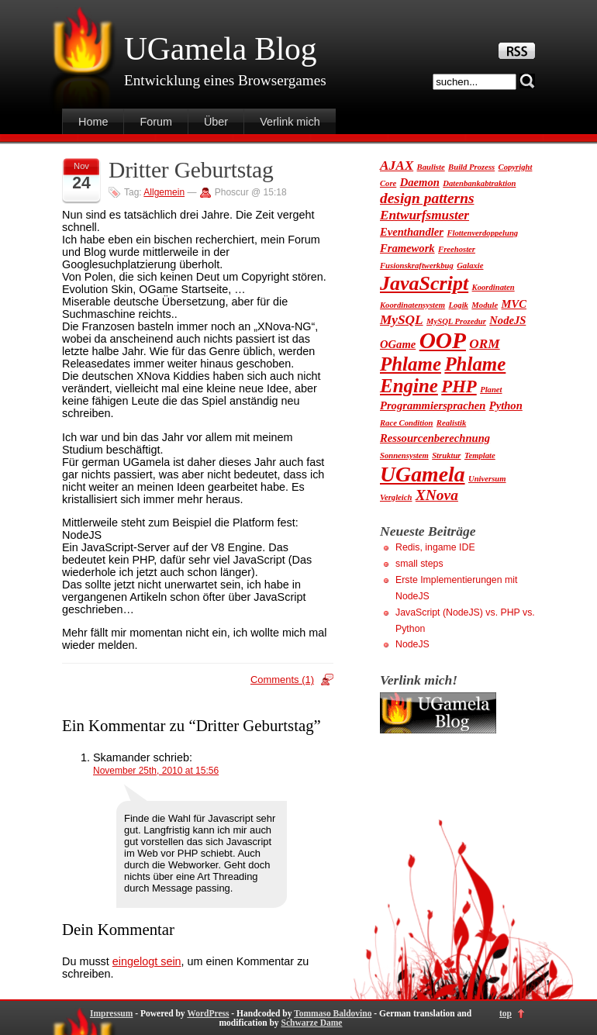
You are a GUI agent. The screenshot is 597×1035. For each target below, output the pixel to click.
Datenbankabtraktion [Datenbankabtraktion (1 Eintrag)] (479, 183)
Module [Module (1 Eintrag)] (484, 305)
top (505, 1013)
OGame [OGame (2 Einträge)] (398, 344)
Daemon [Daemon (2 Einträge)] (420, 182)
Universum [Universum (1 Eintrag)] (487, 478)
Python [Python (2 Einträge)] (506, 405)
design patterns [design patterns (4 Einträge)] (427, 198)
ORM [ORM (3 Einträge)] (484, 343)
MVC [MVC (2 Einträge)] (514, 304)
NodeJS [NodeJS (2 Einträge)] (507, 320)
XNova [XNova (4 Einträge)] (437, 495)
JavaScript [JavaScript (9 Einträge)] (424, 283)
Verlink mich (290, 122)
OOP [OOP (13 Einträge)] (442, 340)
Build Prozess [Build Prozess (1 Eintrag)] (471, 167)
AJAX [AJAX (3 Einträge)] (396, 165)
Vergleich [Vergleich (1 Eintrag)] (396, 497)
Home (93, 122)
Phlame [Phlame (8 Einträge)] (410, 364)
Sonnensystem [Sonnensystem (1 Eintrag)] (404, 455)
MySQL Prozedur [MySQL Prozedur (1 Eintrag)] (456, 321)
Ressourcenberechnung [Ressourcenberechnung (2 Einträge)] (435, 438)
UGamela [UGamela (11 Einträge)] (422, 474)
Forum (156, 122)
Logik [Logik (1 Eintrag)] (458, 305)
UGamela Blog (220, 49)
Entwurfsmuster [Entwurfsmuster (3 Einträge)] (424, 215)
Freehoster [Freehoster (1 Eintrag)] (456, 249)
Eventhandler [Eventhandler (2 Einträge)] (411, 232)
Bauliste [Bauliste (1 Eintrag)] (431, 167)
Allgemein (164, 192)
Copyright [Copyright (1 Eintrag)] (516, 167)
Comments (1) (282, 679)
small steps (419, 563)
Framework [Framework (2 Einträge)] (407, 248)
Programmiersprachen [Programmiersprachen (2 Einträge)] (432, 405)
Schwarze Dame (311, 1022)
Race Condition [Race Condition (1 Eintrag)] (406, 423)
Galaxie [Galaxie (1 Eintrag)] (470, 265)
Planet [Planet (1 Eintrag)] (491, 389)
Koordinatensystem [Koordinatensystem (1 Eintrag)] (412, 305)
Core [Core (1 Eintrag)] (388, 183)
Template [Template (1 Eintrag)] (479, 455)
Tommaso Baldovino (332, 1013)
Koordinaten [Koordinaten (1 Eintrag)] (493, 287)
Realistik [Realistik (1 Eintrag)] (451, 423)
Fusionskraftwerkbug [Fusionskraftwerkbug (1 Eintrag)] (417, 265)
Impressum (111, 1013)
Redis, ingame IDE (435, 547)
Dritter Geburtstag (191, 169)
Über (216, 122)
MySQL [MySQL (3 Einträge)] (401, 319)
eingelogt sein (146, 961)
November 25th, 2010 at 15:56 (156, 770)
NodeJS (412, 644)
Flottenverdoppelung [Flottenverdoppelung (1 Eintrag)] (482, 233)
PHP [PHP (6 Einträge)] (458, 386)
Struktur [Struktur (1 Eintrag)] (446, 455)
